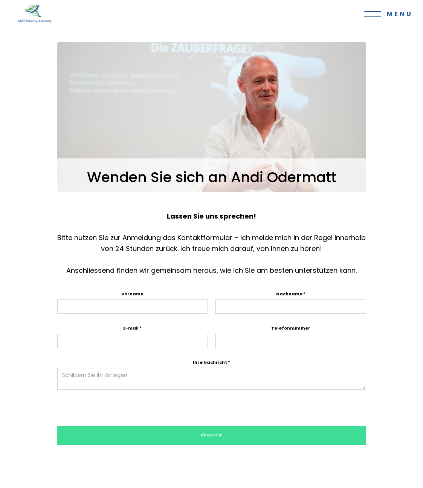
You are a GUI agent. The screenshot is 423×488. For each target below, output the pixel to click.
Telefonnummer (290, 328)
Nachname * (290, 294)
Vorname (132, 294)
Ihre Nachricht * (211, 362)
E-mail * (132, 328)
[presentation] (114, 408)
